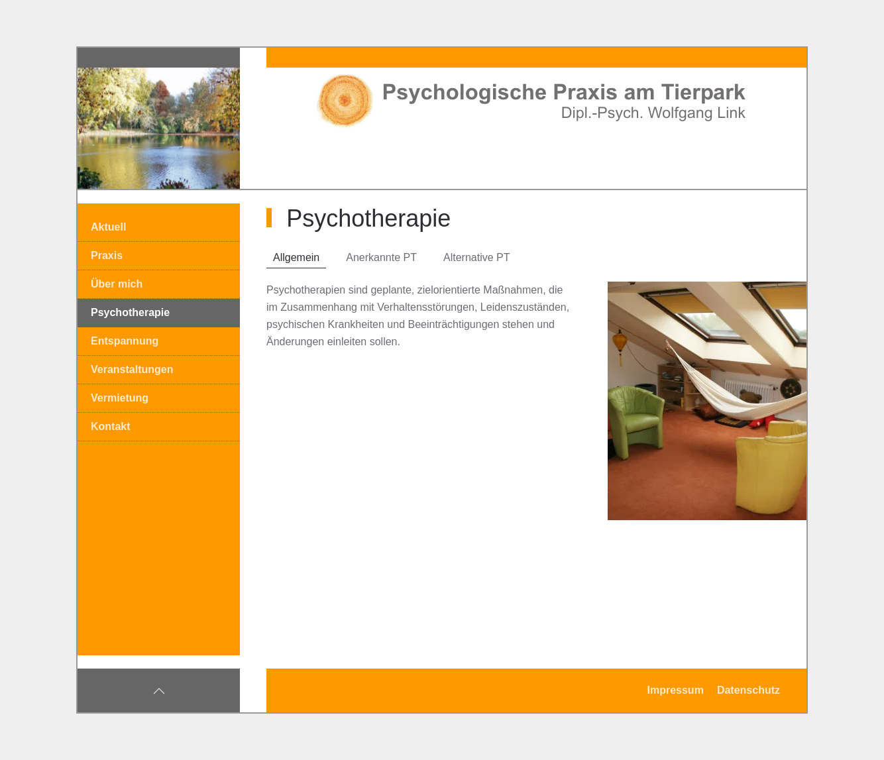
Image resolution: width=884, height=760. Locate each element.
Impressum (675, 690)
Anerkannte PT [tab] (381, 257)
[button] (159, 691)
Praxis (107, 255)
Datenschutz (748, 690)
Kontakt (111, 426)
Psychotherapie (130, 312)
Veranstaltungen (132, 369)
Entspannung (124, 341)
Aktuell (108, 227)
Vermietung (119, 398)
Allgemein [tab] (296, 257)
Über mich (116, 284)
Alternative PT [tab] (476, 257)
